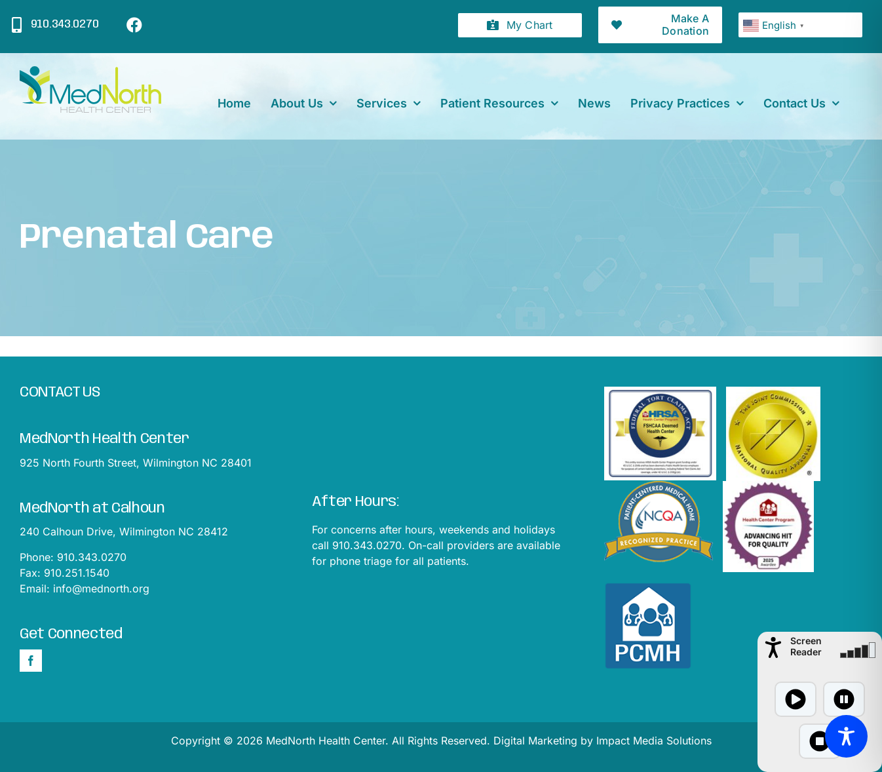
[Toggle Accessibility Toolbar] (846, 736)
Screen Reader (806, 646)
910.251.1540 (76, 572)
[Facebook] (31, 660)
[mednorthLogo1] (90, 71)
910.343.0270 (91, 557)
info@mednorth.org (101, 588)
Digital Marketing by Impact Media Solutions (602, 740)
